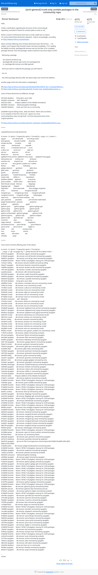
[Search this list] (81, 3)
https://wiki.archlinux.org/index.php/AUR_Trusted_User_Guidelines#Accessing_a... (32, 89)
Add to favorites (81, 42)
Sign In (53, 3)
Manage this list (40, 3)
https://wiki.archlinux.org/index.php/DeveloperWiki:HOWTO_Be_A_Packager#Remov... (33, 87)
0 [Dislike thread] (64, 560)
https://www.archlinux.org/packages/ (16, 39)
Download (80, 31)
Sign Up (63, 3)
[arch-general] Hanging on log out (10, 12)
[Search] (95, 3)
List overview (79, 27)
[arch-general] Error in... (90, 12)
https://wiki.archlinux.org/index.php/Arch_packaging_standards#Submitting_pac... (32, 123)
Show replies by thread (64, 564)
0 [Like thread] (60, 560)
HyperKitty (49, 572)
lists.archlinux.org (9, 3)
